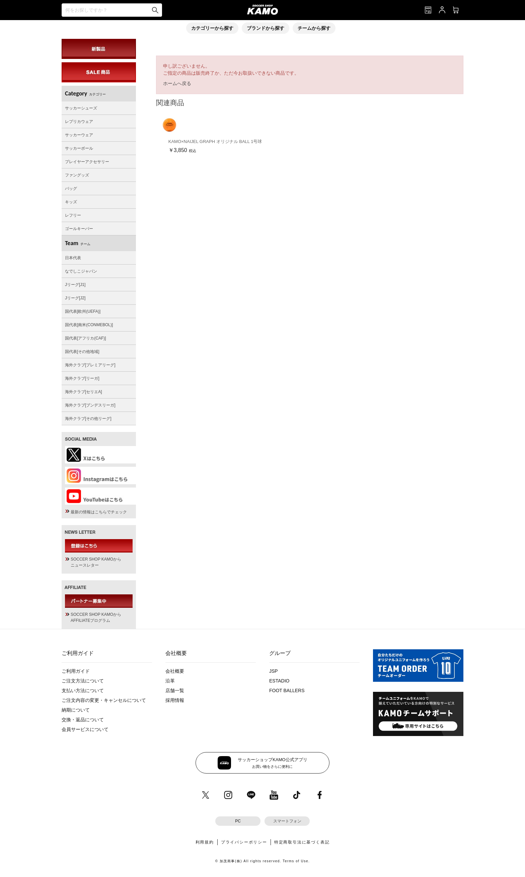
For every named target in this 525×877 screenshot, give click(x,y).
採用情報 (174, 700)
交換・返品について (83, 719)
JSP (273, 671)
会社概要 (174, 671)
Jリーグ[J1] (75, 284)
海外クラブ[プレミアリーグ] (90, 365)
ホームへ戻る (177, 83)
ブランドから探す (265, 28)
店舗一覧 (174, 690)
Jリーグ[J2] (75, 298)
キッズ (71, 202)
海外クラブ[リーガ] (82, 378)
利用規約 (205, 842)
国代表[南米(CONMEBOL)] (89, 324)
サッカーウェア (79, 135)
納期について (76, 710)
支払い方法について (83, 690)
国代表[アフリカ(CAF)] (85, 338)
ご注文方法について (83, 680)
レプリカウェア (79, 121)
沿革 (170, 680)
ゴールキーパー (79, 228)
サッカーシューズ (81, 108)
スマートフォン (287, 821)
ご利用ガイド (76, 671)
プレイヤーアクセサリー (87, 161)
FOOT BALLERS (287, 690)
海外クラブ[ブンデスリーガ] (90, 405)
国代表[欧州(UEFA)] (82, 311)
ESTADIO (279, 680)
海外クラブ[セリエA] (83, 391)
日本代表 (73, 257)
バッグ (71, 188)
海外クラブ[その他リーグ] (88, 418)
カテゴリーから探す (212, 28)
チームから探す (314, 28)
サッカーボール (79, 148)
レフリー (73, 215)
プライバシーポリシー (244, 842)
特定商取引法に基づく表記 (302, 842)
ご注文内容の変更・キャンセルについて (104, 700)
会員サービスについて (85, 729)
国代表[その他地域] (82, 351)
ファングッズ (77, 175)
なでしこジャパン (81, 271)
